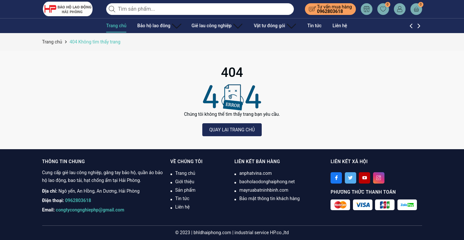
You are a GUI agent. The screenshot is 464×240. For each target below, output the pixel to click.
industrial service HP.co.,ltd (261, 232)
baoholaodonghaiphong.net (267, 181)
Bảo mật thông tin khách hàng (269, 198)
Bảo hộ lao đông (156, 25)
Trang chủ (116, 25)
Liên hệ (323, 25)
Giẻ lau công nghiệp (209, 25)
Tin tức (298, 25)
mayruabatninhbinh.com (263, 190)
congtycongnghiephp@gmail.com (90, 209)
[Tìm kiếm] (112, 9)
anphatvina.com (255, 173)
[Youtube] (364, 178)
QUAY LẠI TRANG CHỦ (232, 129)
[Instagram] (378, 178)
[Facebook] (336, 178)
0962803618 (330, 11)
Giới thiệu (184, 181)
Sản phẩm (185, 190)
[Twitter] (350, 178)
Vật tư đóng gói (262, 25)
